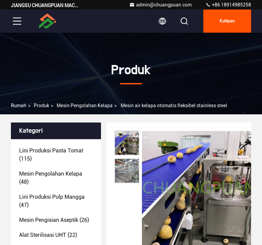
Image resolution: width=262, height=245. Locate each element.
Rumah (18, 105)
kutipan (227, 21)
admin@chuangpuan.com (160, 4)
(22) (48, 235)
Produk (41, 105)
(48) (50, 177)
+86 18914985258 (228, 4)
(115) (51, 154)
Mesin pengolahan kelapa (85, 105)
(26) (54, 220)
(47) (52, 201)
